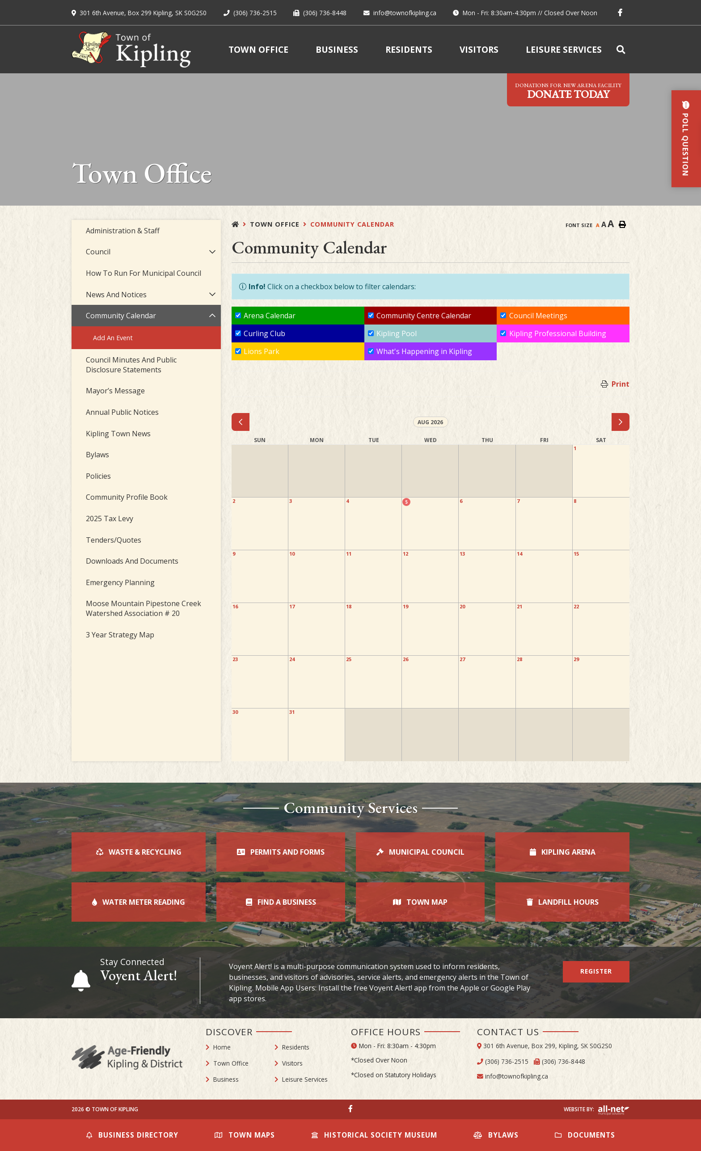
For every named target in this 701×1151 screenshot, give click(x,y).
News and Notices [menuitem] (116, 294)
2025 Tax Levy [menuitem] (109, 518)
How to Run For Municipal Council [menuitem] (143, 273)
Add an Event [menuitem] (113, 337)
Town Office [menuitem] (258, 49)
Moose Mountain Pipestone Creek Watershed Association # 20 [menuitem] (143, 608)
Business (226, 1079)
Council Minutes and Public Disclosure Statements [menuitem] (131, 365)
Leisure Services (305, 1079)
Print (620, 384)
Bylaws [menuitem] (97, 455)
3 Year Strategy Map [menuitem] (120, 635)
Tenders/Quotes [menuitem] (113, 540)
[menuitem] (622, 49)
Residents (295, 1047)
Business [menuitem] (337, 49)
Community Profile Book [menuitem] (127, 497)
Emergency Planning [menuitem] (120, 582)
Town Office (275, 224)
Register (596, 971)
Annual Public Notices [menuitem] (122, 412)
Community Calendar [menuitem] (121, 315)
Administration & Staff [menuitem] (123, 231)
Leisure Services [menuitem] (564, 49)
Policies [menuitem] (98, 476)
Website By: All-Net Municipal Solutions (613, 1110)
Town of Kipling (131, 49)
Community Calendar (352, 224)
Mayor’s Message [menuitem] (115, 391)
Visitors (292, 1063)
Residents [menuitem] (408, 49)
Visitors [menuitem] (479, 49)
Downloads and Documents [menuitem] (132, 561)
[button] (212, 251)
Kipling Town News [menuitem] (118, 433)
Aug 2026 (430, 422)
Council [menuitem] (98, 252)
